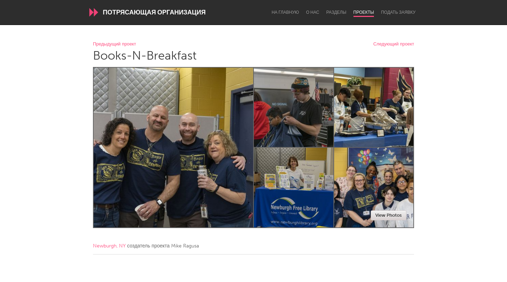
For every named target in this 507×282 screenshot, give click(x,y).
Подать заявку (398, 12)
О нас (312, 12)
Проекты (363, 12)
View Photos (388, 215)
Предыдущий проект (114, 44)
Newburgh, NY (109, 246)
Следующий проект (393, 44)
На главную (285, 12)
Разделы (336, 12)
